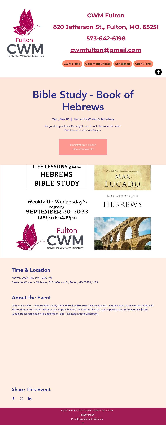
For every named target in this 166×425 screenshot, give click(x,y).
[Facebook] (158, 72)
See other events (83, 149)
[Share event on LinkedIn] (30, 398)
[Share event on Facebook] (13, 398)
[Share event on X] (21, 398)
